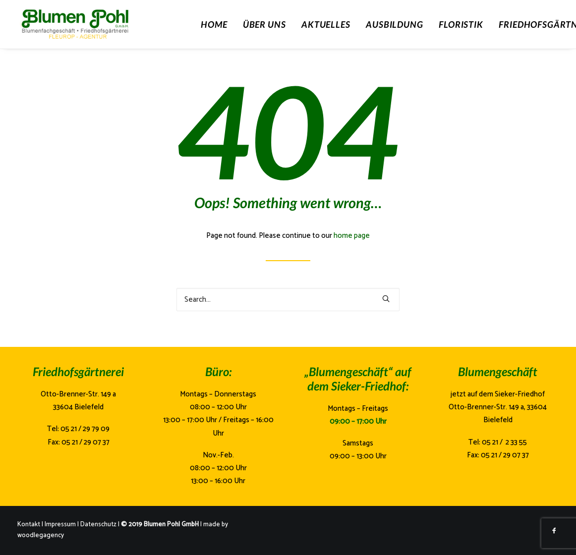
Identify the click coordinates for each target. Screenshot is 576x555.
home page (352, 235)
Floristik (461, 24)
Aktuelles (325, 24)
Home (214, 24)
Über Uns (264, 24)
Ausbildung (394, 24)
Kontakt (28, 524)
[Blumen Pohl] (96, 24)
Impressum (60, 524)
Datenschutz (98, 524)
